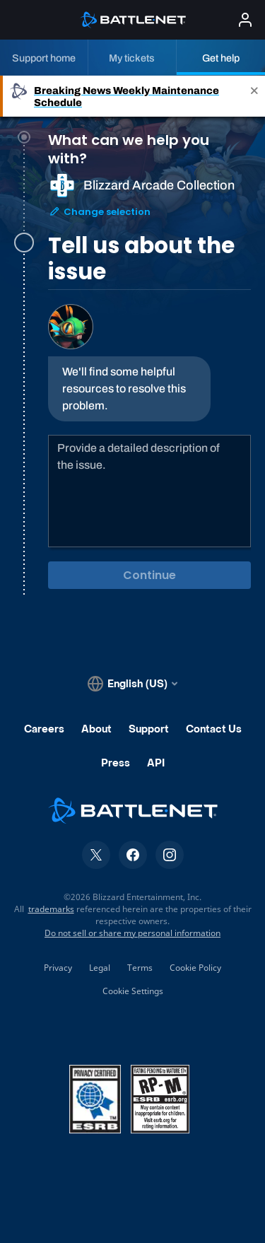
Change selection (100, 223)
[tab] (149, 213)
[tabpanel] (149, 447)
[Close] (254, 96)
